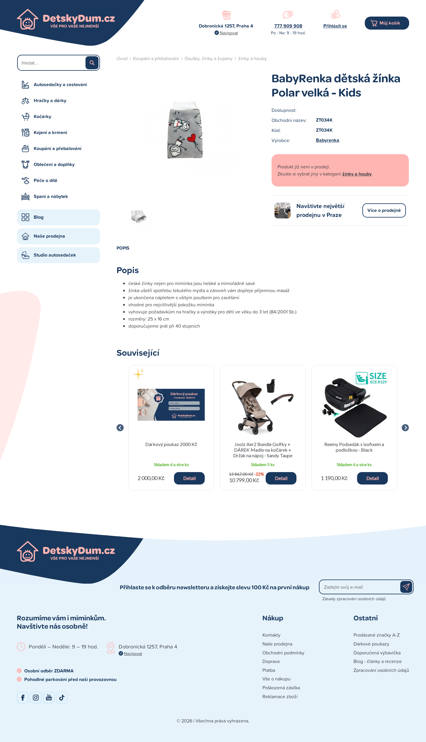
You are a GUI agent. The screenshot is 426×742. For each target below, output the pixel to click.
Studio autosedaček (55, 255)
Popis (123, 248)
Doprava (271, 661)
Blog (38, 217)
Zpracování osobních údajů (381, 670)
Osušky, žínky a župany (209, 58)
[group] (171, 428)
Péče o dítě (45, 180)
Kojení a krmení (50, 132)
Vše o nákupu (276, 678)
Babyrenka (327, 140)
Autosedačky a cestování (60, 84)
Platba (268, 670)
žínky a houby (252, 58)
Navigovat (229, 33)
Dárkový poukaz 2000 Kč (171, 444)
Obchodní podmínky (283, 652)
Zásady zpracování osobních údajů (354, 598)
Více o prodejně (384, 210)
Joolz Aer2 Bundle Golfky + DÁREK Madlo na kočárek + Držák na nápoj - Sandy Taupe (262, 449)
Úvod (122, 58)
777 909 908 (288, 25)
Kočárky (42, 116)
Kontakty (271, 635)
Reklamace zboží (280, 696)
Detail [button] (189, 478)
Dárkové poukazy (371, 643)
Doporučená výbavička (377, 652)
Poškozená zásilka (281, 687)
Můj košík (390, 23)
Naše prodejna (49, 236)
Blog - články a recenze (378, 661)
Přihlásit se (335, 25)
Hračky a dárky (50, 100)
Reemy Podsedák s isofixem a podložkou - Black (354, 447)
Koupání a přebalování (57, 148)
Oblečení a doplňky (54, 164)
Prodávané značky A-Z (377, 635)
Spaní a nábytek (51, 196)
